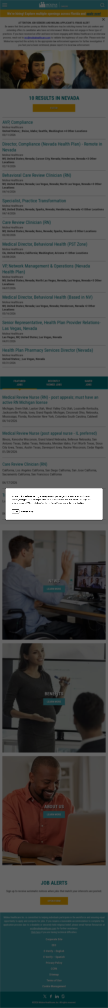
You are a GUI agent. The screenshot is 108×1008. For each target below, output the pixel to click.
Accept (15, 511)
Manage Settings (27, 511)
